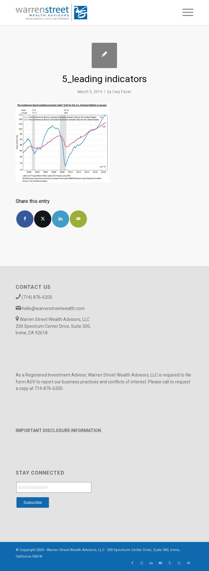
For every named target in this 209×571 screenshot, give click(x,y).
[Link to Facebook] (132, 563)
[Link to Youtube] (160, 563)
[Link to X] (179, 563)
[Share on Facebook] (24, 219)
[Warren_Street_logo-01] (87, 12)
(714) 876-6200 (37, 297)
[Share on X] (42, 219)
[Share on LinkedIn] (60, 219)
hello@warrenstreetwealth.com (53, 308)
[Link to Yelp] (170, 563)
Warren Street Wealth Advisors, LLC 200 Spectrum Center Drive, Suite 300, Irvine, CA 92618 (53, 326)
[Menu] (184, 12)
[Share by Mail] (78, 219)
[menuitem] (184, 12)
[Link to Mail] (188, 563)
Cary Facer (121, 92)
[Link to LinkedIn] (151, 563)
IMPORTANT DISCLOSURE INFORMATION (58, 430)
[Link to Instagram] (141, 563)
